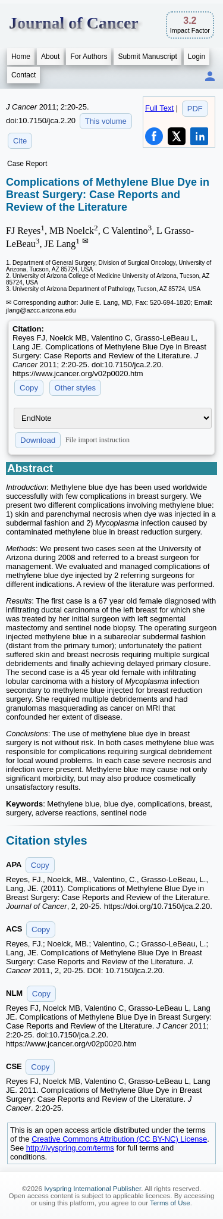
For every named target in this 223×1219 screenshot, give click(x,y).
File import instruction (97, 440)
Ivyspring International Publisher (92, 1188)
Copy (29, 387)
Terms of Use (170, 1203)
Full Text (159, 108)
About (50, 56)
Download (37, 440)
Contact (23, 75)
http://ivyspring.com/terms (70, 1147)
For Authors (88, 56)
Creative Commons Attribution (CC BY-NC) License (119, 1138)
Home (20, 56)
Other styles (75, 387)
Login (196, 56)
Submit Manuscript (147, 56)
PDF (195, 108)
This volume (106, 121)
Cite (20, 140)
